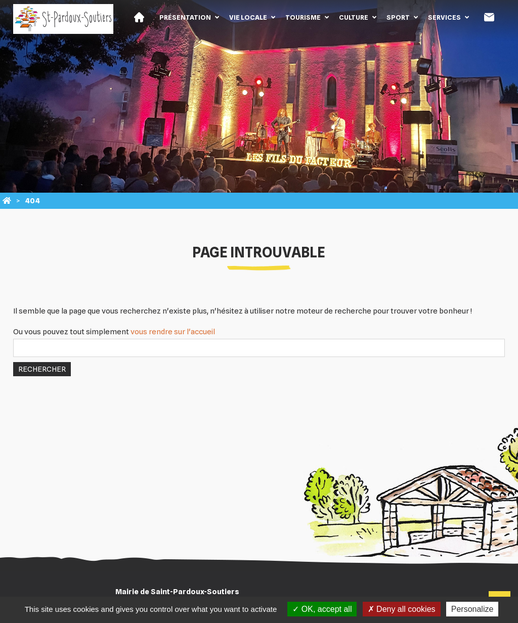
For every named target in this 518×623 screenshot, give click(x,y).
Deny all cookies (402, 609)
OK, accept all (322, 609)
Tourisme (303, 17)
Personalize (472, 609)
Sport (398, 17)
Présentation (185, 17)
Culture (353, 17)
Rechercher (42, 369)
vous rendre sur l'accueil (173, 331)
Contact (489, 17)
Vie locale (248, 17)
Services (444, 17)
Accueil (139, 17)
